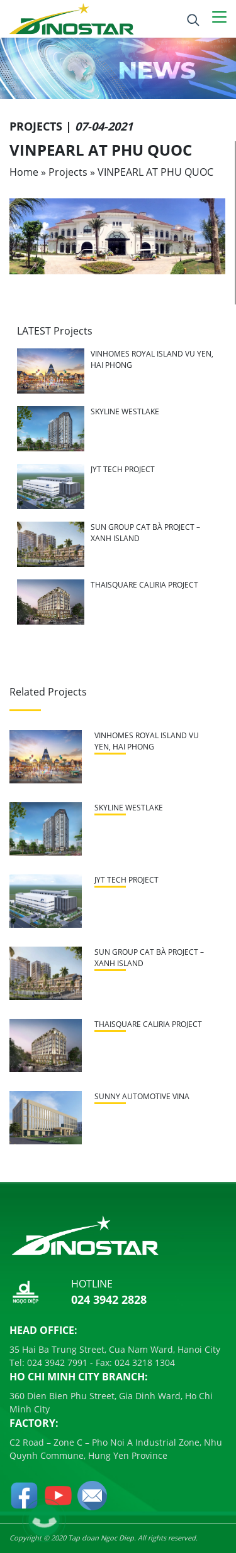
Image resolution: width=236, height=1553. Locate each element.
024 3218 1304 (143, 1362)
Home (23, 172)
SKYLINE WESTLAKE (125, 411)
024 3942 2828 (109, 1299)
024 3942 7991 (56, 1362)
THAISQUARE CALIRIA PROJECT (144, 584)
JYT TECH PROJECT (123, 469)
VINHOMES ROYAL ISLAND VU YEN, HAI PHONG (146, 741)
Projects (67, 172)
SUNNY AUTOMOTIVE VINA (141, 1096)
